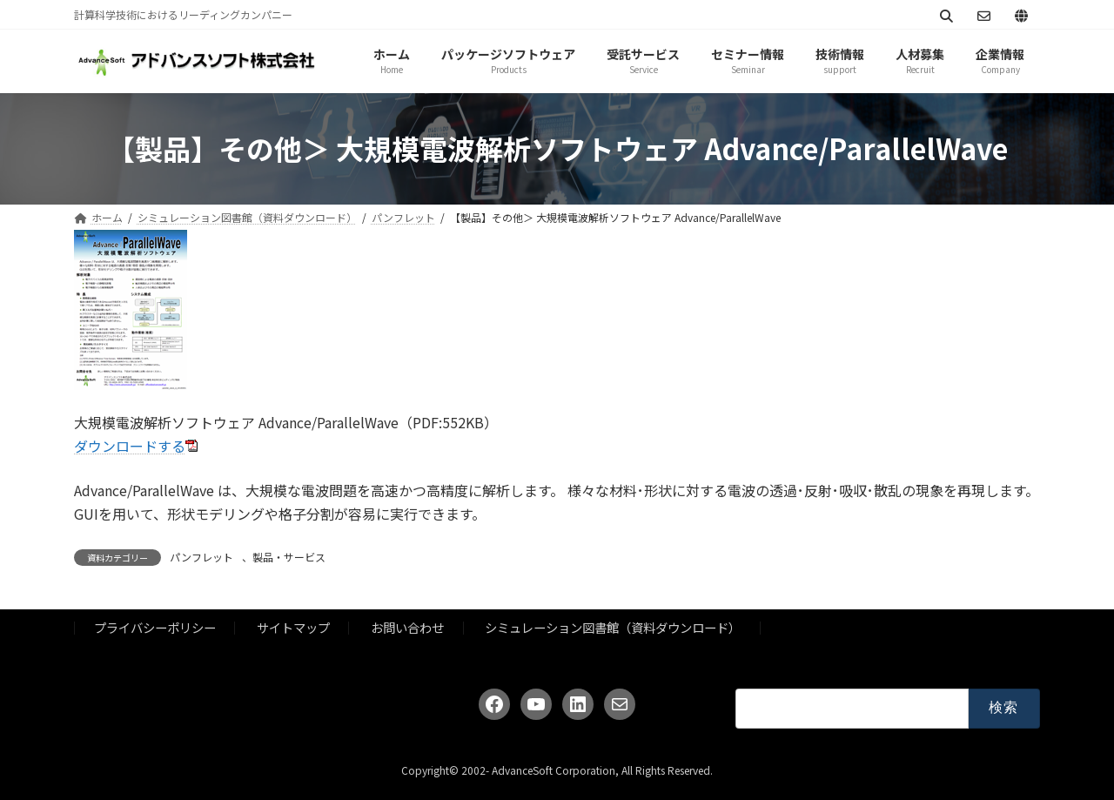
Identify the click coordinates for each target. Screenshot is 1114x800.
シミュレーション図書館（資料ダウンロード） (613, 627)
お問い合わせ (407, 627)
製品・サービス (288, 556)
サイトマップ (293, 627)
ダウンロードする (129, 445)
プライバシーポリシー (155, 627)
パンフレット (201, 556)
